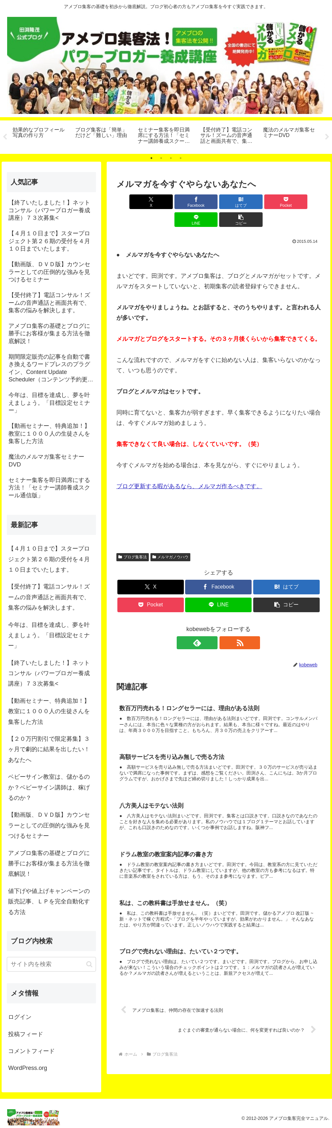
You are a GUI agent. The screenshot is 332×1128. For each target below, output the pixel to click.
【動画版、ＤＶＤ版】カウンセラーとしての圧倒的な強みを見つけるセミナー (49, 825)
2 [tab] (161, 158)
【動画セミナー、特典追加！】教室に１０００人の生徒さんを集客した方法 (49, 711)
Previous (5, 137)
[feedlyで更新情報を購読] (211, 624)
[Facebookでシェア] (167, 201)
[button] (304, 201)
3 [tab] (171, 158)
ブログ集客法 (132, 539)
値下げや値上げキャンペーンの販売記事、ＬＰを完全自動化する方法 (49, 901)
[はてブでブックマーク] (201, 201)
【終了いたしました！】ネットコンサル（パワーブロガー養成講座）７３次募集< (49, 673)
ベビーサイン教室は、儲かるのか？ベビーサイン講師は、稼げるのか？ (49, 787)
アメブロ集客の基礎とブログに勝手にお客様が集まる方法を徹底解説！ (49, 863)
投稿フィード (25, 1034)
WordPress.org (27, 1068)
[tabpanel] (40, 136)
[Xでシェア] (132, 201)
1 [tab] (151, 158)
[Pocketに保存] (235, 201)
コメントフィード (31, 1051)
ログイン (19, 1017)
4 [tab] (180, 158)
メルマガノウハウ (170, 539)
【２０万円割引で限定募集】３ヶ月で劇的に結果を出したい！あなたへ (49, 749)
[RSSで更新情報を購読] (225, 624)
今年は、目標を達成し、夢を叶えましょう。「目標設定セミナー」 (49, 635)
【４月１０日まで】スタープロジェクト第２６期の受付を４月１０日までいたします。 (49, 559)
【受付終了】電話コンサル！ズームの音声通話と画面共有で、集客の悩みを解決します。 (49, 597)
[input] (51, 964)
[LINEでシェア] (270, 201)
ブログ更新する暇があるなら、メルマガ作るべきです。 (189, 468)
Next (327, 137)
